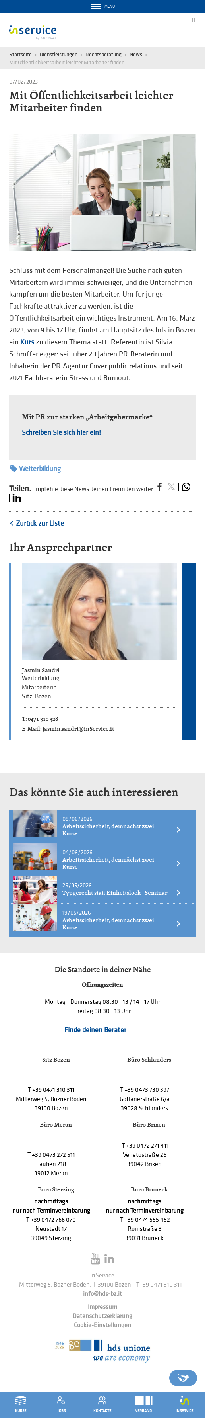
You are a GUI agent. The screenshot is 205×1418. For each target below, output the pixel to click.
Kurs (27, 342)
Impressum (102, 1307)
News (136, 54)
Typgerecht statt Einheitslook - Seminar (121, 892)
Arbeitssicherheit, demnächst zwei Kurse (121, 830)
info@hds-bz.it (102, 1294)
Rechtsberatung (103, 54)
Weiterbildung (35, 469)
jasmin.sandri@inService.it (78, 728)
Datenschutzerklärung (102, 1316)
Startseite (20, 54)
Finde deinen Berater (95, 1030)
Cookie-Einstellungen (102, 1325)
